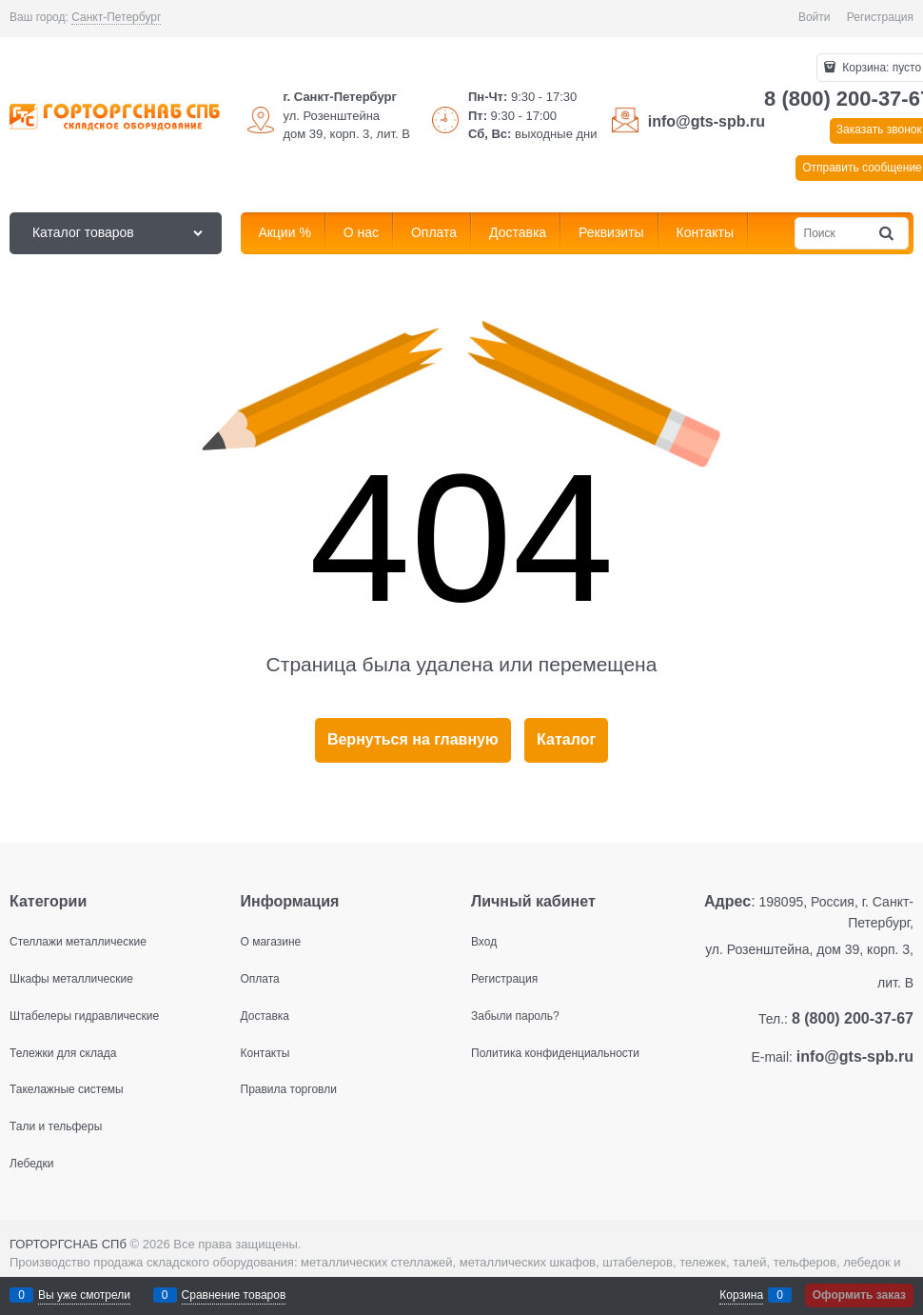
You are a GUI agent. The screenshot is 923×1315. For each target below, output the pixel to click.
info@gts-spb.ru (706, 121)
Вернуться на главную (413, 739)
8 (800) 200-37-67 (852, 1018)
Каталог (566, 739)
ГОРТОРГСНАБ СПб (68, 1244)
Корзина (741, 1295)
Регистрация (880, 17)
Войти (814, 17)
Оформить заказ (859, 1295)
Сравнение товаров (234, 1295)
